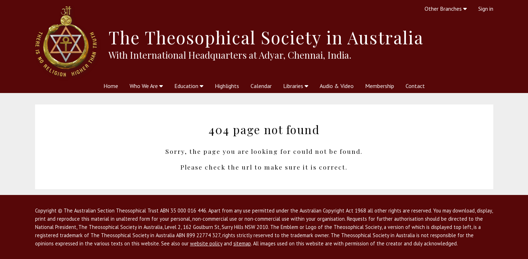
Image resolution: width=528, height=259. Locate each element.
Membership (379, 85)
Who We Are (146, 85)
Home (110, 85)
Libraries (295, 85)
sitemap (242, 243)
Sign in (485, 8)
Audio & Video (337, 85)
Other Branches (446, 8)
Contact (415, 85)
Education (188, 85)
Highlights (227, 85)
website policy (206, 243)
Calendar (261, 85)
